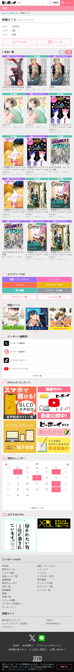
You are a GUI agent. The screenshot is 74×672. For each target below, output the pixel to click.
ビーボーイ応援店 (11, 603)
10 (37, 477)
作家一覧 (13, 13)
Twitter (21, 42)
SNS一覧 (38, 376)
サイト (56, 42)
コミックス (54, 279)
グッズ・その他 (54, 290)
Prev (6, 464)
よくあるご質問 (36, 649)
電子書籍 (19, 290)
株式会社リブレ (9, 620)
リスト (62, 52)
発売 (56, 3)
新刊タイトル (8, 569)
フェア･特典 (8, 573)
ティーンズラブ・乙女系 (14, 623)
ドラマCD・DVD (54, 285)
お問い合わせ (56, 649)
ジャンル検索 (8, 600)
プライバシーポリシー (17, 669)
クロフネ (6, 627)
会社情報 (27, 645)
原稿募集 (6, 590)
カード (69, 52)
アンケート (7, 607)
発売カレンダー (38, 508)
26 (56, 489)
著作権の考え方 (16, 649)
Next (68, 464)
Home (4, 13)
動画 (4, 593)
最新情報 (6, 580)
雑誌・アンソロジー (19, 279)
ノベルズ (19, 285)
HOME (5, 566)
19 (56, 483)
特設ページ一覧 (9, 576)
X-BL (48, 620)
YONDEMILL (52, 623)
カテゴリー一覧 (19, 297)
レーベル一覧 (54, 297)
